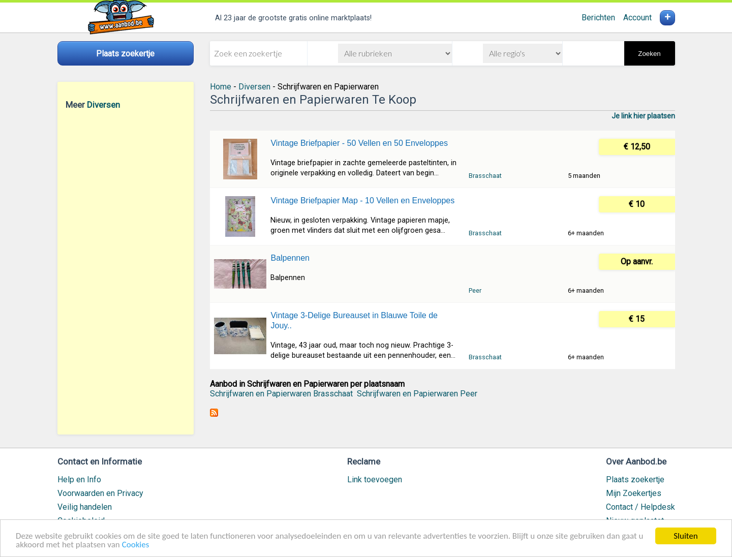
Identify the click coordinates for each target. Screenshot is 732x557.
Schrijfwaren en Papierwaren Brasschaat (281, 393)
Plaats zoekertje (635, 479)
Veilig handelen (84, 507)
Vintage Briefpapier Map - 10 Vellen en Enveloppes (362, 200)
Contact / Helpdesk (640, 507)
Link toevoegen (374, 479)
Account (637, 17)
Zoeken (649, 53)
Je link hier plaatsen (643, 116)
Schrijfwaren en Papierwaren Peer (417, 393)
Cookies (135, 545)
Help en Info (79, 479)
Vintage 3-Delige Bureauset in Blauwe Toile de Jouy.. (354, 320)
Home (220, 86)
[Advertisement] (126, 271)
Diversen (103, 105)
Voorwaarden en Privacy (100, 493)
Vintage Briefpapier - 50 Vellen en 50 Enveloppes (358, 143)
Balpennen (290, 258)
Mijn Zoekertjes (633, 493)
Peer (475, 290)
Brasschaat (485, 175)
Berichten (598, 17)
